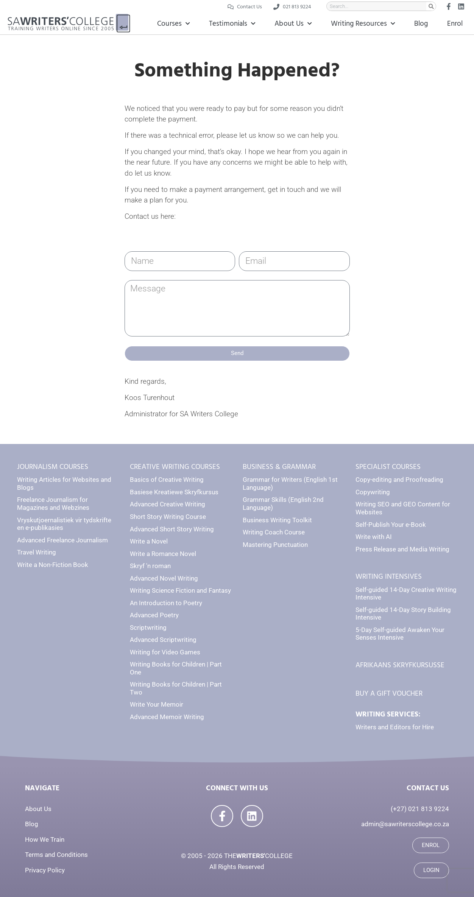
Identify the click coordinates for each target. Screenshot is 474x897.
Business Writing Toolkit (277, 520)
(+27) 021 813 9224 (420, 809)
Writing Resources (363, 23)
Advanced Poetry (154, 615)
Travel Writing (36, 552)
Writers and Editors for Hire (395, 727)
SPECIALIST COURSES (388, 467)
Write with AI (374, 536)
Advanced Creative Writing (167, 504)
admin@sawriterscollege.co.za (405, 824)
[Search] (431, 6)
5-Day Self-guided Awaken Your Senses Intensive (400, 634)
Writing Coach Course (274, 532)
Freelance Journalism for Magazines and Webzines (53, 503)
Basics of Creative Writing (167, 479)
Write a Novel (149, 541)
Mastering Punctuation (275, 544)
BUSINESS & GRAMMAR (279, 467)
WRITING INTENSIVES (389, 577)
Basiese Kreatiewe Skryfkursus (174, 492)
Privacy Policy (45, 870)
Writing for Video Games (165, 652)
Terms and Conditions (56, 854)
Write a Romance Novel (163, 554)
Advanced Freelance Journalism (62, 540)
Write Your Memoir (156, 704)
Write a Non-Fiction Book (52, 564)
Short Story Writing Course (168, 516)
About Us (293, 23)
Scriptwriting (148, 627)
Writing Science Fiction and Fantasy (180, 590)
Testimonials (232, 23)
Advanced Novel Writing (164, 578)
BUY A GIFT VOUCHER (389, 693)
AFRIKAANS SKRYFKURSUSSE (400, 665)
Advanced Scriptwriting (163, 639)
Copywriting (373, 492)
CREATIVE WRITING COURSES (175, 467)
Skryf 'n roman (150, 566)
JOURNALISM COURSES (52, 467)
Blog (421, 24)
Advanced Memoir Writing (167, 717)
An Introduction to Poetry (166, 603)
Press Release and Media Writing (402, 549)
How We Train (44, 839)
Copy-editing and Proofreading (399, 479)
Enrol (455, 24)
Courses (173, 23)
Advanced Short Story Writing (172, 529)
